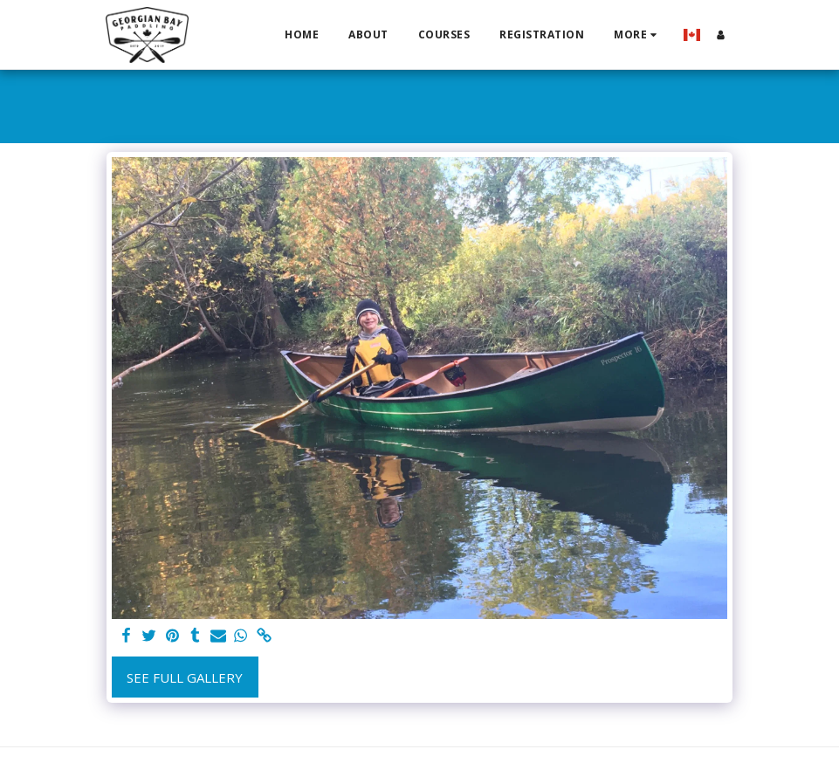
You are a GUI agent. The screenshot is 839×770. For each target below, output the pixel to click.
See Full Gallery (185, 677)
